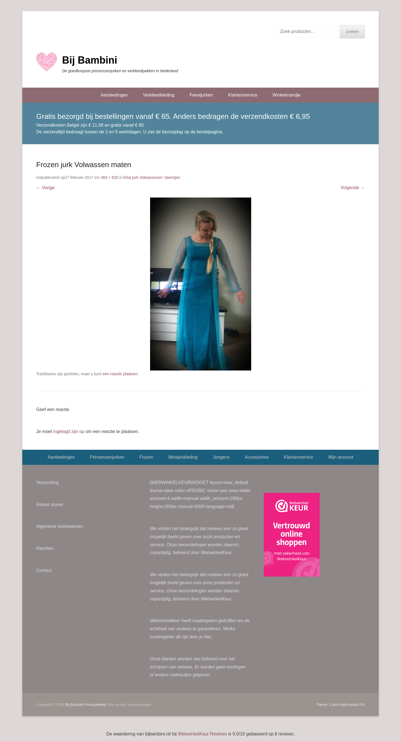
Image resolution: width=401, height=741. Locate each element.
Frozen (146, 457)
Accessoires (257, 457)
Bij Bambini (89, 60)
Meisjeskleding (183, 457)
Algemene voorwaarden (59, 526)
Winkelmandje (286, 95)
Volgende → (353, 187)
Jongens (221, 457)
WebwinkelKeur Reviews (202, 734)
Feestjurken (201, 95)
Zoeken (352, 31)
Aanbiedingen (114, 95)
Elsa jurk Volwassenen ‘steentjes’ (152, 177)
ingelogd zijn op (68, 431)
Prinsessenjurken (107, 457)
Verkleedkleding (158, 95)
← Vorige (45, 187)
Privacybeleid (95, 704)
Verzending (47, 482)
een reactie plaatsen (120, 374)
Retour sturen (49, 504)
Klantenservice (242, 95)
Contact (44, 570)
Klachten (44, 548)
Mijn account (340, 457)
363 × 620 (109, 177)
